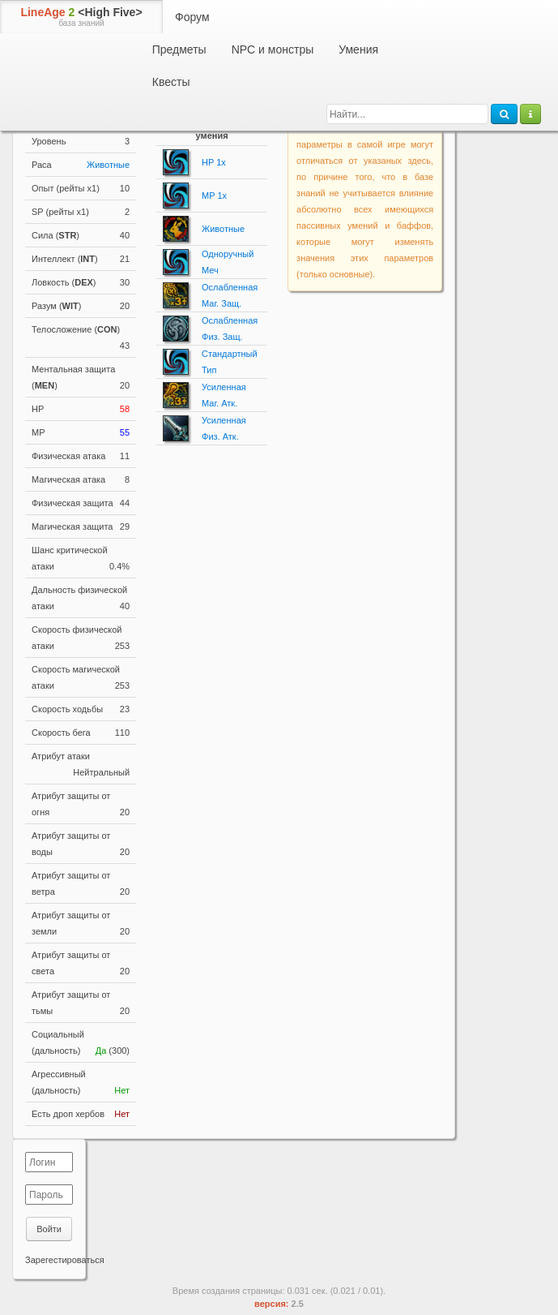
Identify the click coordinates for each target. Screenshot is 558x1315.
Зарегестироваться (64, 1260)
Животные (108, 165)
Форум (192, 17)
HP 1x (214, 162)
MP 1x (214, 195)
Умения (358, 49)
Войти (49, 1229)
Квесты (171, 81)
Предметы (179, 49)
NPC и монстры (273, 49)
